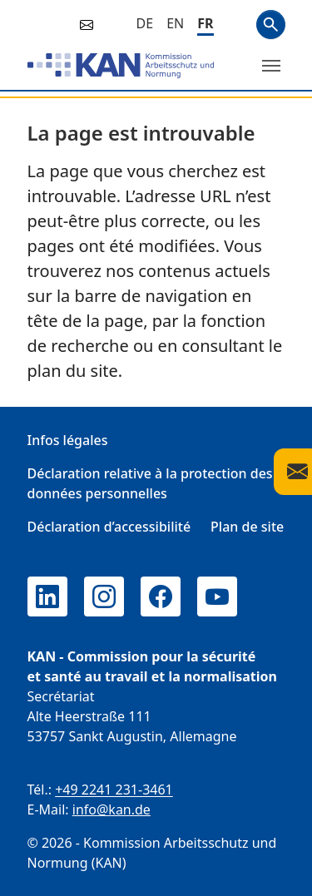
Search (270, 24)
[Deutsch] (145, 23)
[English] (175, 23)
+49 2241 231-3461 (114, 789)
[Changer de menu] (271, 66)
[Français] (205, 24)
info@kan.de (111, 809)
